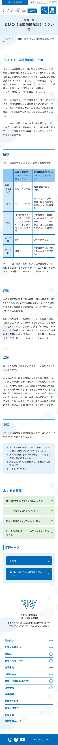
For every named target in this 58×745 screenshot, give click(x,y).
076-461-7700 (21, 626)
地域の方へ (10, 674)
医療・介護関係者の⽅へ (17, 680)
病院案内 (9, 667)
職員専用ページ (13, 721)
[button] (44, 10)
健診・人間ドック (14, 660)
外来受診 (9, 640)
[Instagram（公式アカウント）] (10, 739)
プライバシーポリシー (40, 739)
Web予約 (9, 694)
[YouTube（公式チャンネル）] (22, 739)
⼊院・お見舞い (13, 647)
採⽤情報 (9, 687)
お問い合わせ (12, 707)
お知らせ (9, 714)
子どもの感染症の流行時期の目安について (26, 574)
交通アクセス (11, 701)
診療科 (8, 654)
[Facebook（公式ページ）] (16, 739)
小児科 (12, 560)
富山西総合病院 (29, 616)
